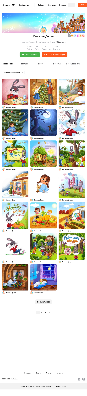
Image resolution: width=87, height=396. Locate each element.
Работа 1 (57, 64)
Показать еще (43, 302)
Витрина (62, 5)
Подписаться (31, 54)
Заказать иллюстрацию (54, 54)
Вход (82, 4)
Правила (38, 373)
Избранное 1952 (73, 64)
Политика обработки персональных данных (36, 386)
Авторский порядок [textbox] (12, 73)
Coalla (64, 386)
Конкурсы (52, 5)
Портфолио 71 (9, 64)
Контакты (59, 373)
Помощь (49, 373)
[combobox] (13, 72)
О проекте (27, 373)
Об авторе (60, 42)
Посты (41, 64)
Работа (41, 5)
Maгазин (25, 64)
